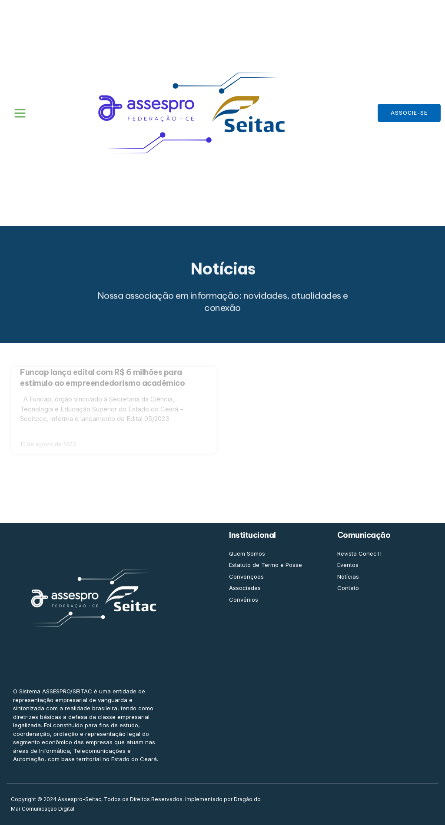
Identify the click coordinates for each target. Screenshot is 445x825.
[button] (20, 113)
